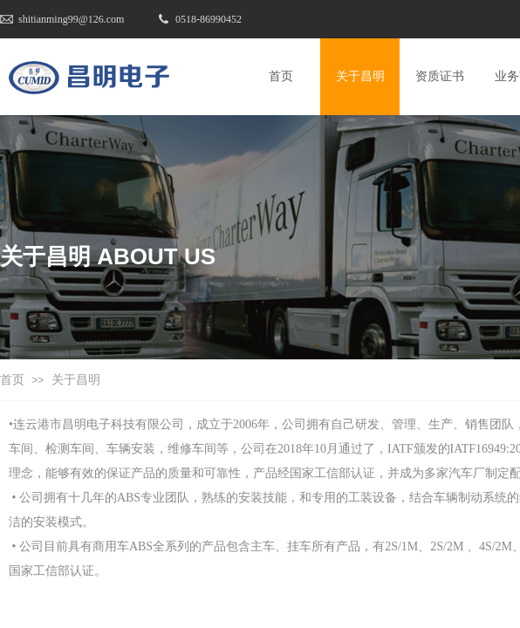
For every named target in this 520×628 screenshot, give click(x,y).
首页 (12, 379)
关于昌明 (75, 379)
